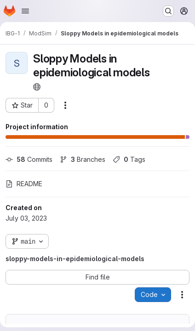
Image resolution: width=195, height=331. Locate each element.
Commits (29, 159)
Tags (129, 159)
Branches (82, 159)
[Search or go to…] (168, 11)
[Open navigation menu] (25, 11)
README (24, 184)
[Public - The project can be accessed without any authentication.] (36, 87)
